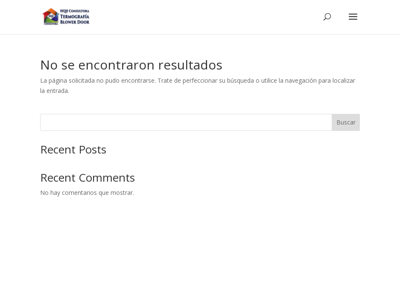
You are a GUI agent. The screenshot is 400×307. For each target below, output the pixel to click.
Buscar (346, 122)
